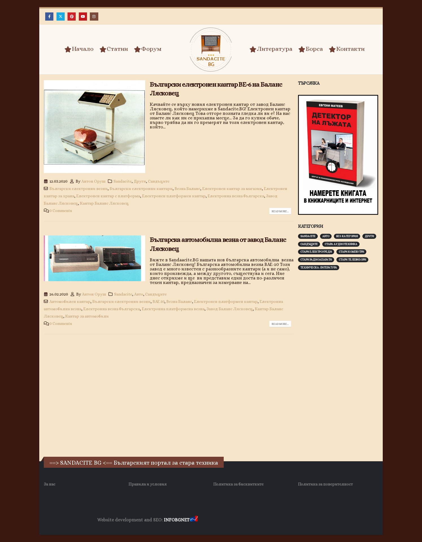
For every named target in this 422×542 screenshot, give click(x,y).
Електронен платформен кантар (174, 196)
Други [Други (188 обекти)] (369, 236)
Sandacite (123, 181)
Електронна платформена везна (173, 309)
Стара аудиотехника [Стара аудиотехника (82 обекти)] (341, 244)
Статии (113, 49)
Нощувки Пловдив (304, 520)
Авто (138, 294)
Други (140, 181)
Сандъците (158, 181)
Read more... (280, 211)
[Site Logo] (211, 49)
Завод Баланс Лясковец (229, 309)
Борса (310, 49)
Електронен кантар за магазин (232, 188)
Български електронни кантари (141, 188)
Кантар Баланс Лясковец (104, 203)
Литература (270, 49)
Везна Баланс (187, 188)
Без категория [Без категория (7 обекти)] (347, 236)
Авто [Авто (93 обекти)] (325, 236)
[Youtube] (83, 16)
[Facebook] (49, 16)
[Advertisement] (340, 362)
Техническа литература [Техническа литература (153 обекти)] (318, 267)
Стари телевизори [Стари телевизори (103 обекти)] (352, 259)
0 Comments (60, 210)
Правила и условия (148, 484)
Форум (148, 49)
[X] (60, 16)
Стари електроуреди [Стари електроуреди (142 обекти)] (316, 251)
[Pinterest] (72, 16)
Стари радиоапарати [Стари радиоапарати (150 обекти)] (316, 259)
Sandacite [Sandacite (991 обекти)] (308, 236)
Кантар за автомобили (87, 316)
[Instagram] (94, 16)
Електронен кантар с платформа (108, 196)
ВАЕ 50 (158, 301)
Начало (78, 49)
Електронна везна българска (236, 196)
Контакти (347, 49)
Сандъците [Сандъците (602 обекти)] (309, 244)
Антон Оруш (93, 181)
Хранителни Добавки (219, 520)
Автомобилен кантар (69, 301)
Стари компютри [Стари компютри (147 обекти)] (351, 251)
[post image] (94, 126)
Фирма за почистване (263, 520)
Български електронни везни (78, 188)
